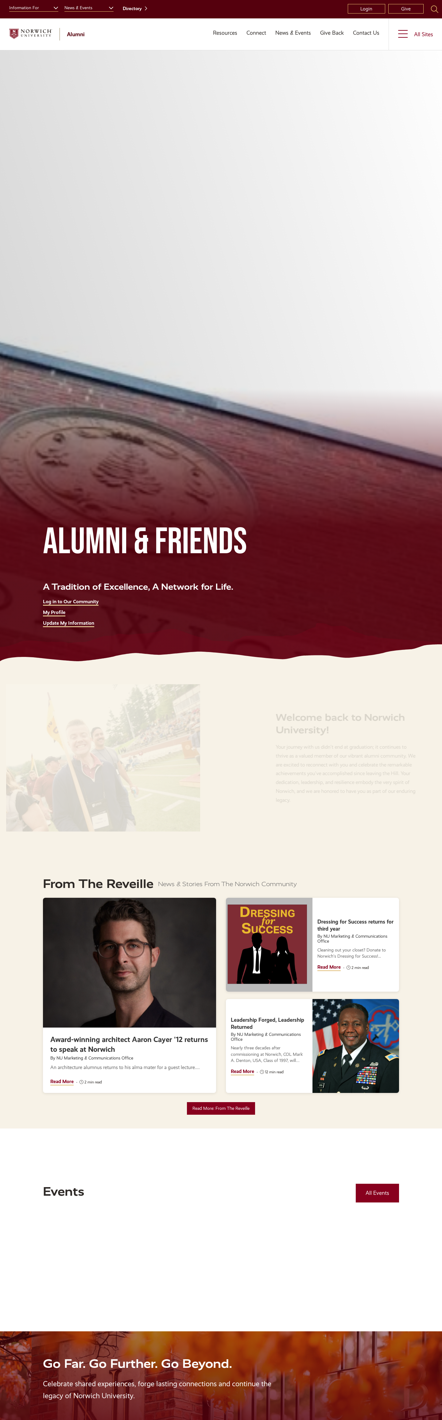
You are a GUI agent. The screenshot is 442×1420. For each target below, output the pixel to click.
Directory (132, 8)
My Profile (54, 612)
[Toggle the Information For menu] (53, 7)
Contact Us (366, 33)
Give (406, 9)
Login (366, 9)
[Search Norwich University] (434, 9)
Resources (225, 33)
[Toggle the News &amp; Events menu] (109, 7)
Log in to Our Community (71, 601)
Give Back (332, 33)
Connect (256, 33)
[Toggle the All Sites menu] (415, 34)
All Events (377, 1193)
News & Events (293, 33)
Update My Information (68, 623)
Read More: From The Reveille (221, 1108)
